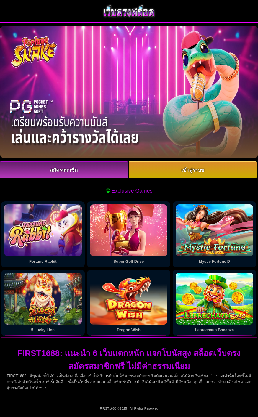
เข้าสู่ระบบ (192, 170)
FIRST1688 (108, 408)
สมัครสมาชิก (64, 170)
